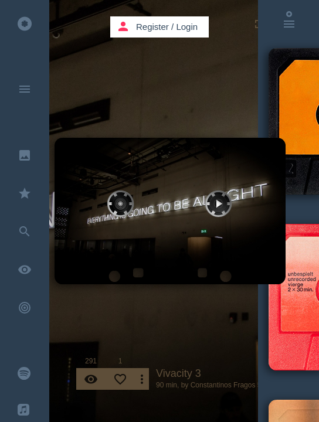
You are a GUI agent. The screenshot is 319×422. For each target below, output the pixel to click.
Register (152, 27)
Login (187, 27)
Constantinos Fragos (223, 385)
